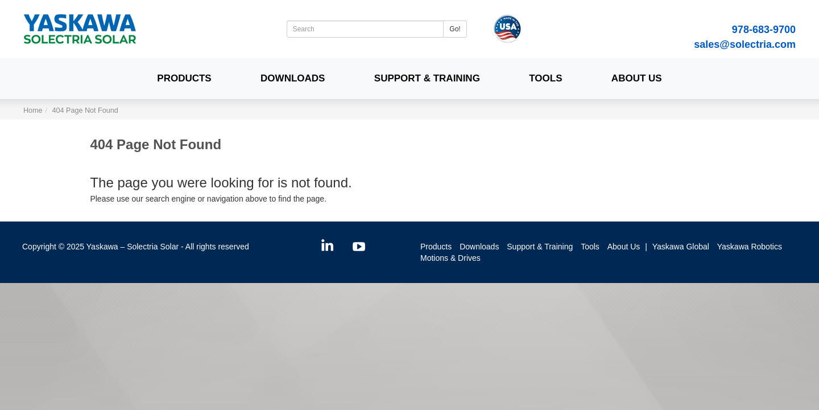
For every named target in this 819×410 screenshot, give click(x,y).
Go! (454, 29)
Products (184, 78)
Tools (545, 78)
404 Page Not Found (85, 110)
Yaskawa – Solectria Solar (132, 246)
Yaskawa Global (680, 246)
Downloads (292, 78)
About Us (636, 78)
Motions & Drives (450, 258)
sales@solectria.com (745, 44)
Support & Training (427, 78)
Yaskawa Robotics (749, 246)
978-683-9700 (764, 29)
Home (33, 110)
